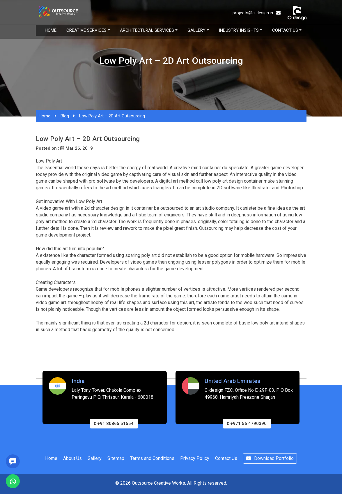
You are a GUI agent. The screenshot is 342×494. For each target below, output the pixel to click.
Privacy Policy (194, 458)
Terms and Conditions (152, 458)
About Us (72, 458)
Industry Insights (239, 30)
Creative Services (86, 30)
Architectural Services (147, 30)
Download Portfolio (270, 458)
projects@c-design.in (257, 12)
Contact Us (285, 30)
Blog (65, 116)
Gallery (196, 30)
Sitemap (115, 458)
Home (50, 30)
